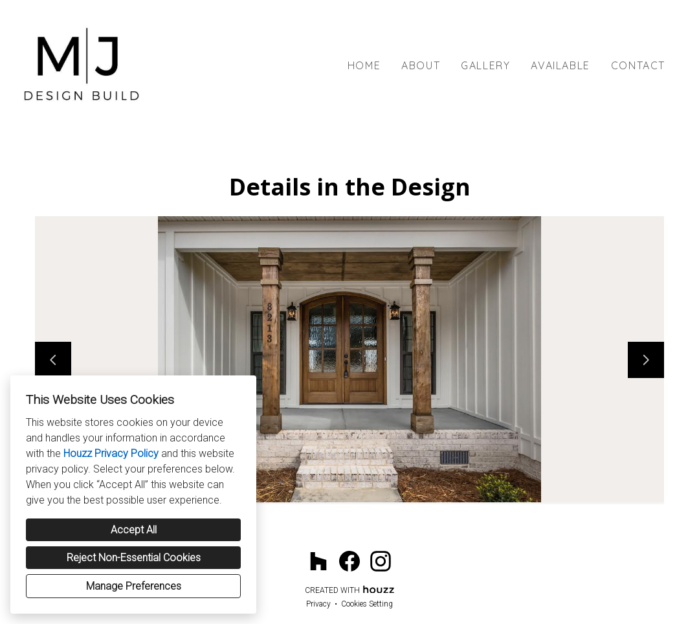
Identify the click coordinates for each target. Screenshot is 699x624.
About (420, 65)
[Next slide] (646, 360)
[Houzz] (318, 561)
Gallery (485, 65)
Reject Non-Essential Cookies (134, 558)
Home (364, 65)
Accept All (134, 530)
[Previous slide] (53, 360)
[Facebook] (349, 561)
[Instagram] (380, 561)
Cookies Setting (367, 603)
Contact (638, 65)
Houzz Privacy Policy (111, 453)
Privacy (318, 603)
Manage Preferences (133, 586)
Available (560, 65)
